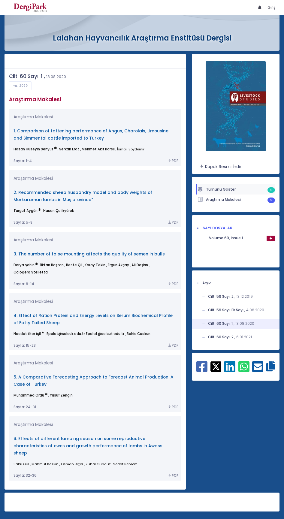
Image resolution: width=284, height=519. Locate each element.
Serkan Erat (69, 149)
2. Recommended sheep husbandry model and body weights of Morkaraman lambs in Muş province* (83, 196)
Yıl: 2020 (20, 85)
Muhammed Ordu (29, 395)
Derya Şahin (24, 265)
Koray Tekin (95, 265)
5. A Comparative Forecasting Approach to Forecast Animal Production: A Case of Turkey (94, 380)
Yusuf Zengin (61, 395)
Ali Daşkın (139, 265)
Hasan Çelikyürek (58, 210)
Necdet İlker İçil (27, 333)
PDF (173, 160)
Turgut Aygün (26, 210)
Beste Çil (74, 265)
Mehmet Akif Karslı (98, 149)
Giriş (271, 7)
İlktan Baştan (52, 265)
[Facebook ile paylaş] (201, 370)
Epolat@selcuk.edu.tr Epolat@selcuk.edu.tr (85, 333)
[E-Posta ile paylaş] (257, 370)
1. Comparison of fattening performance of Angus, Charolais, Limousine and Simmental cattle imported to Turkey (91, 134)
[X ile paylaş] (216, 366)
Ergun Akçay (118, 265)
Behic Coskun (138, 333)
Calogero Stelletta (31, 272)
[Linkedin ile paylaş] (229, 370)
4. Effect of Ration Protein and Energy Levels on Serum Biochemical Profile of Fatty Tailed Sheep (93, 319)
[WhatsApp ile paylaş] (243, 370)
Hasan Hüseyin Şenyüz (33, 149)
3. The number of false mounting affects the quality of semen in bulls (89, 254)
